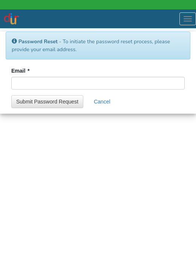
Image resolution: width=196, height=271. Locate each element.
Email (20, 71)
